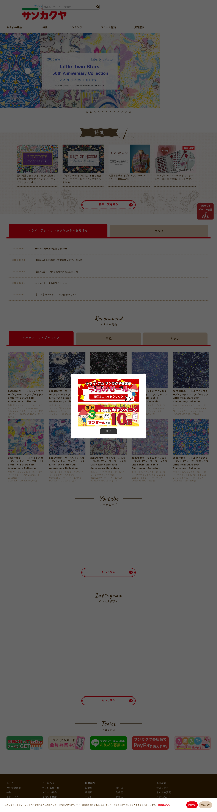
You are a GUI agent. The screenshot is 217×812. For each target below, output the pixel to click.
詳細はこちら (165, 805)
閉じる (108, 431)
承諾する (190, 805)
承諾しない (205, 805)
